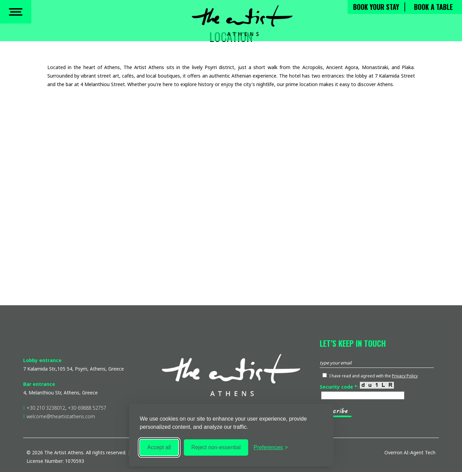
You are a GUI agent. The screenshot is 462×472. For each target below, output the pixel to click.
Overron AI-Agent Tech (409, 452)
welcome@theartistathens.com (62, 416)
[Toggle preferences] (271, 447)
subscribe (333, 411)
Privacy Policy (405, 376)
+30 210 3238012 (46, 408)
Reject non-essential (216, 447)
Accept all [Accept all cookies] (159, 447)
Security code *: (357, 387)
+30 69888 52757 (87, 408)
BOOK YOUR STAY (376, 8)
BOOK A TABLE (433, 8)
